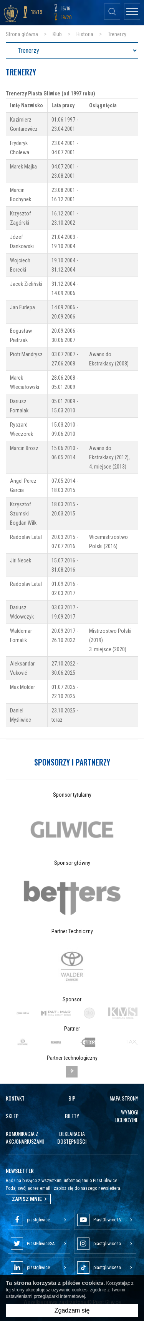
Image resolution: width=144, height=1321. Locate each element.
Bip (71, 1098)
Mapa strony (123, 1098)
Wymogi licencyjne (126, 1116)
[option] (72, 829)
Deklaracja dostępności (71, 1137)
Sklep (12, 1116)
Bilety (72, 1116)
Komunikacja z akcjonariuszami (25, 1137)
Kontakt (15, 1098)
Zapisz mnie (28, 1199)
